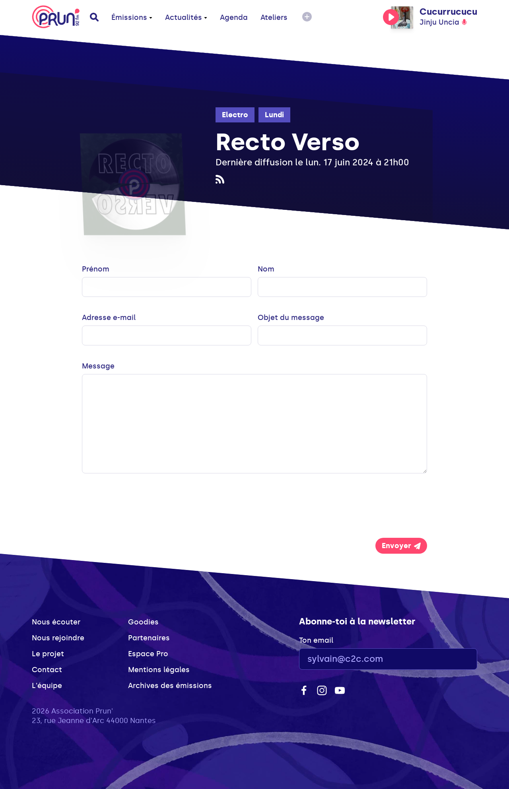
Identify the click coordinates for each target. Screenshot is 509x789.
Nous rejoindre (58, 638)
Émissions (131, 17)
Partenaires (149, 638)
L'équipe (47, 685)
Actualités (186, 17)
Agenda (234, 17)
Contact (47, 669)
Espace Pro (148, 653)
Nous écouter (56, 622)
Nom (266, 269)
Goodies (143, 622)
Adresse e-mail (109, 317)
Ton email (316, 640)
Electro (235, 114)
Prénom (95, 269)
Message (98, 366)
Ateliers (274, 17)
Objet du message (291, 317)
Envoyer (401, 545)
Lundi (274, 114)
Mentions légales (159, 669)
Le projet (48, 653)
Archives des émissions (170, 685)
